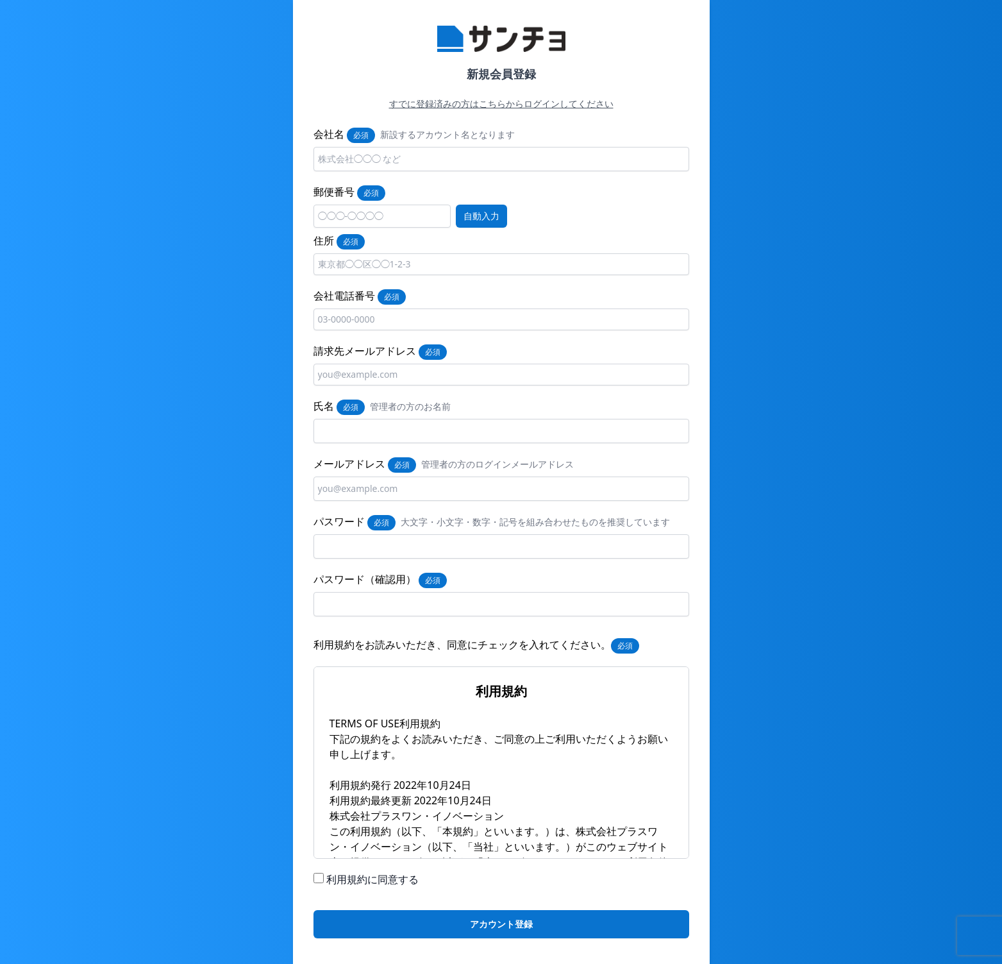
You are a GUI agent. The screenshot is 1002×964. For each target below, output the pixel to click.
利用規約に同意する (372, 879)
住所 (323, 240)
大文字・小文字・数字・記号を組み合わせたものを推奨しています (535, 522)
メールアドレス (349, 464)
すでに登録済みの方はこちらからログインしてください (501, 103)
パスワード (339, 521)
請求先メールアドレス (364, 351)
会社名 (328, 134)
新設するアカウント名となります (447, 134)
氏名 (323, 406)
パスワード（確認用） (364, 579)
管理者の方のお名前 (410, 406)
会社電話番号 (344, 296)
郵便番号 (334, 192)
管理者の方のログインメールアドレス (497, 464)
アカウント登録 (501, 924)
